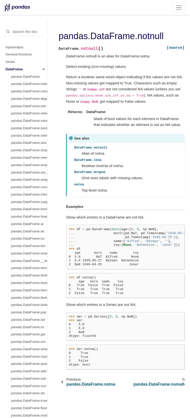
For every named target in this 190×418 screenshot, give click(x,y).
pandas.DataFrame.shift (29, 277)
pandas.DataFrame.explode (29, 181)
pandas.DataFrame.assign (29, 225)
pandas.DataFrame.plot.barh (29, 387)
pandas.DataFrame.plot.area (29, 372)
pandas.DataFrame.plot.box (29, 394)
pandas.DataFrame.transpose (29, 210)
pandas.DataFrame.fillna (29, 26)
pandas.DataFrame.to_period (29, 321)
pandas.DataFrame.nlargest (29, 129)
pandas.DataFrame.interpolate (29, 33)
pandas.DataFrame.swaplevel (29, 144)
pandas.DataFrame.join (28, 240)
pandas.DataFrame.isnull (29, 48)
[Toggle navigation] (179, 7)
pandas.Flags (21, 350)
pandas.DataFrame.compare (29, 232)
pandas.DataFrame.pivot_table (29, 100)
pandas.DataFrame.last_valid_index (29, 306)
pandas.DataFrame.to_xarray (29, 195)
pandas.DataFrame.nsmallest (29, 137)
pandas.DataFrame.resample (29, 313)
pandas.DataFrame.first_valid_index (29, 299)
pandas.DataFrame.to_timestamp (29, 328)
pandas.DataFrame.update (29, 254)
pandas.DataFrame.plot (28, 365)
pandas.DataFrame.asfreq (29, 262)
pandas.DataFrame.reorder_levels (29, 107)
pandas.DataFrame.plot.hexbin (29, 409)
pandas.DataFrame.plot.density (29, 402)
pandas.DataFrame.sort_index (29, 122)
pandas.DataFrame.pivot (29, 92)
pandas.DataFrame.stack (29, 151)
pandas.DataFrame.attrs (29, 358)
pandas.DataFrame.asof (29, 269)
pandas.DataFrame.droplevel (29, 85)
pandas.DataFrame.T (27, 203)
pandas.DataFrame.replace (29, 78)
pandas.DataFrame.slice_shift (29, 284)
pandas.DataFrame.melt (29, 173)
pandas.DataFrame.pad (28, 70)
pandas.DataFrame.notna (29, 56)
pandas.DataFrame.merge (29, 247)
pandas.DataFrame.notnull (29, 63)
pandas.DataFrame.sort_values (29, 115)
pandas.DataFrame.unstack (29, 159)
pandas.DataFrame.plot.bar (29, 380)
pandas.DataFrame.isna (29, 41)
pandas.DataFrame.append (29, 218)
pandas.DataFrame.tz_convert (29, 336)
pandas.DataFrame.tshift (29, 291)
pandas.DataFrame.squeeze (29, 188)
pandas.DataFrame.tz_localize (29, 343)
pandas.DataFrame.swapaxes (29, 166)
